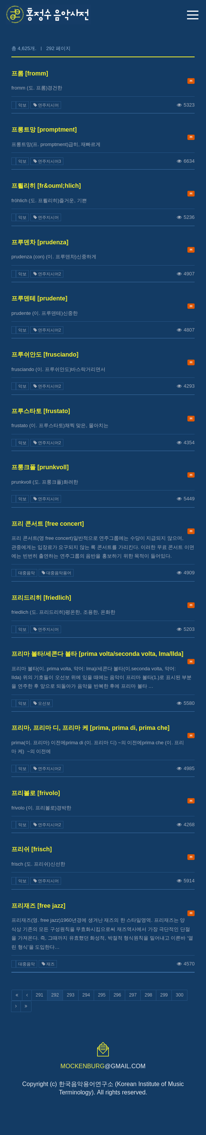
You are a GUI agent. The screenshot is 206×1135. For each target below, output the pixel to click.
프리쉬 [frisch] (31, 849)
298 (148, 995)
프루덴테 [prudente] (39, 298)
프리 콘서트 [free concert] (47, 523)
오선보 (41, 703)
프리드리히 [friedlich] (41, 597)
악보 (22, 105)
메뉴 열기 (192, 15)
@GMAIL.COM (102, 1066)
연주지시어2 (47, 274)
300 (179, 995)
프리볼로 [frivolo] (35, 793)
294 (86, 995)
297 (133, 995)
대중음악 (26, 573)
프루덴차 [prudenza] (39, 242)
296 (117, 995)
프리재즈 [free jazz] (38, 905)
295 (101, 995)
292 (55, 995)
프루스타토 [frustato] (40, 411)
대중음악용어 (56, 573)
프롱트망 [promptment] (44, 129)
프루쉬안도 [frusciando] (45, 354)
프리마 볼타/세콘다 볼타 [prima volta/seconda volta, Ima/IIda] (97, 654)
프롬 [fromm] (29, 73)
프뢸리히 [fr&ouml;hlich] (46, 185)
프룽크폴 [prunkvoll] (40, 467)
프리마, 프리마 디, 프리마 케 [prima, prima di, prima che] (90, 728)
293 (70, 995)
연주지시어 (46, 105)
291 (39, 995)
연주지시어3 (47, 161)
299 (164, 995)
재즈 (48, 964)
